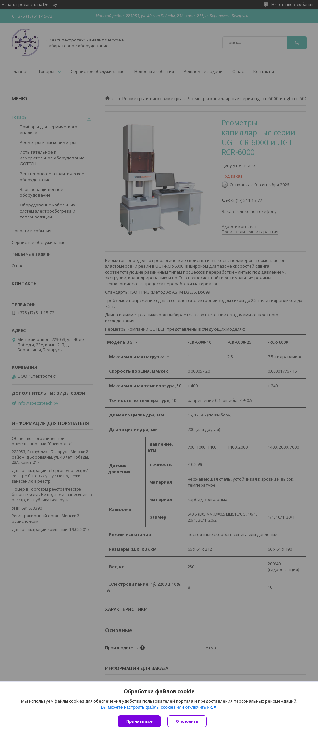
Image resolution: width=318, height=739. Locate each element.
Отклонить (187, 721)
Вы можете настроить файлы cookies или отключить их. (157, 707)
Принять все (139, 721)
